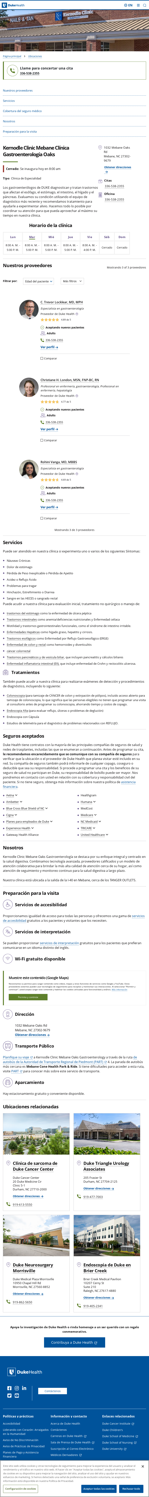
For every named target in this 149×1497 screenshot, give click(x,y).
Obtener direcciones (30, 1035)
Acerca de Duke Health (65, 1423)
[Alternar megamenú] (138, 5)
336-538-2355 (29, 73)
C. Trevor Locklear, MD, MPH (62, 302)
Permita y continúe (28, 997)
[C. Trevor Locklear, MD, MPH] (29, 309)
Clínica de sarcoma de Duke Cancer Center (35, 1166)
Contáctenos (53, 1391)
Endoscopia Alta (17, 710)
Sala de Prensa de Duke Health (71, 1442)
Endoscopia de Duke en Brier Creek (107, 1267)
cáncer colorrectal (18, 651)
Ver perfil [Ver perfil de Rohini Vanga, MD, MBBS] (48, 507)
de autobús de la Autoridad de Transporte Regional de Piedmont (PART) (70, 1059)
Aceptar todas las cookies (98, 1492)
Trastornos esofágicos (21, 638)
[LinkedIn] (25, 1389)
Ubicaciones (35, 56)
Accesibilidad (11, 1423)
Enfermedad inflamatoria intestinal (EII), (33, 663)
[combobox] (38, 281)
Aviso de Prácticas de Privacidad (24, 1446)
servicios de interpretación (59, 943)
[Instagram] (18, 1389)
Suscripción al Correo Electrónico (72, 1449)
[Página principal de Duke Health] (18, 5)
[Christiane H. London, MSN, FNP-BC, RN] (29, 387)
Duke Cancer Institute (116, 1423)
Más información (119, 989)
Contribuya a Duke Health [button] (72, 1342)
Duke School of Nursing (117, 1442)
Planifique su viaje (16, 1057)
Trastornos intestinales (22, 619)
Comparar (49, 358)
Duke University (112, 1449)
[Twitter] (10, 1396)
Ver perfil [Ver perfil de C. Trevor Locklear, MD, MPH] (48, 347)
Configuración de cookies (20, 1492)
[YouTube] (18, 1396)
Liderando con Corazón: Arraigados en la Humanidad (26, 1432)
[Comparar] (42, 358)
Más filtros (72, 281)
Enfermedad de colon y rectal (26, 644)
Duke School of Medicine (118, 1436)
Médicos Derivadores (64, 1455)
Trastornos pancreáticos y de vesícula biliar (35, 657)
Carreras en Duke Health (67, 1436)
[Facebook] (10, 1389)
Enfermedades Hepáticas (23, 632)
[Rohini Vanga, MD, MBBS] (29, 469)
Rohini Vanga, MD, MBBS (59, 462)
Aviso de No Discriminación (20, 1440)
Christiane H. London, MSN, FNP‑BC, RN (70, 380)
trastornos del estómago (23, 613)
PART (15, 1071)
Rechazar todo (131, 1492)
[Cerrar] (143, 1470)
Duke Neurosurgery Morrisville (33, 1267)
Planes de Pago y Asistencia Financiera (21, 1454)
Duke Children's (112, 1430)
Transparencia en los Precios (21, 1462)
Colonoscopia (16, 695)
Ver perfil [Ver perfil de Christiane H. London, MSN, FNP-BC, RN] (48, 429)
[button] (144, 5)
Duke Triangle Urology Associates (106, 1166)
